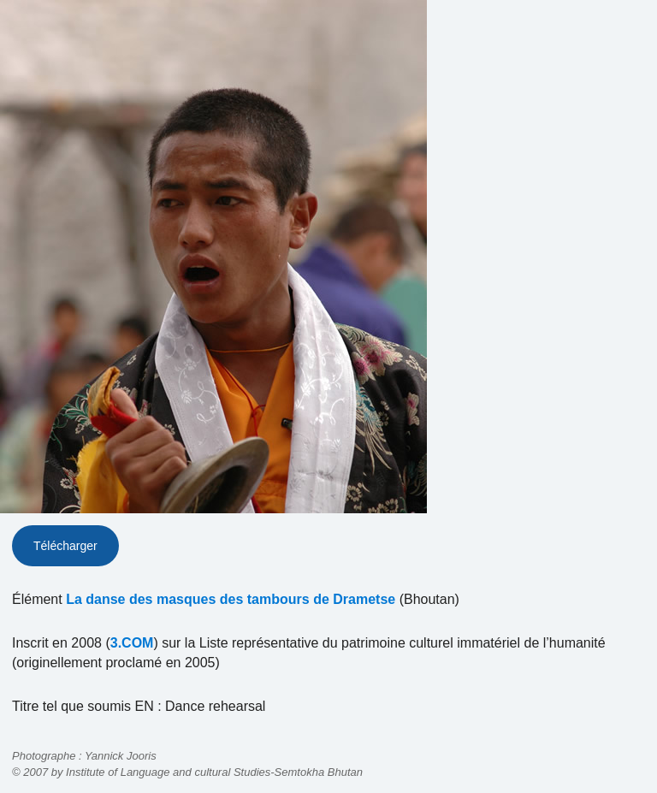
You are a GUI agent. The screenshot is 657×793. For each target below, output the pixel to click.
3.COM (132, 643)
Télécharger (65, 546)
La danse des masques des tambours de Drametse (230, 599)
